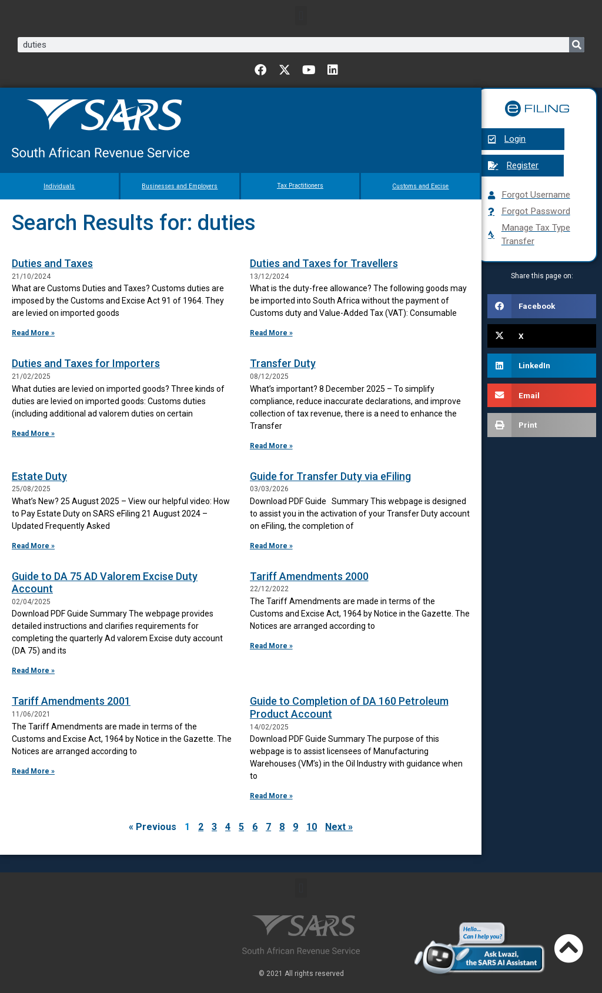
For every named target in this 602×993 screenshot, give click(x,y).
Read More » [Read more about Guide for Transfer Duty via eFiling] (271, 546)
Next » (339, 826)
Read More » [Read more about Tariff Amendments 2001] (33, 771)
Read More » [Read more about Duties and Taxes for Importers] (33, 433)
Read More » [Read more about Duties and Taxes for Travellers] (271, 333)
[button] (300, 15)
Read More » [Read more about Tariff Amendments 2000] (271, 646)
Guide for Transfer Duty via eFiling (330, 475)
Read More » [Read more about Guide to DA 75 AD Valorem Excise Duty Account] (33, 671)
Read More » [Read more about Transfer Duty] (271, 445)
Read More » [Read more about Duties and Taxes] (33, 333)
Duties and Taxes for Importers (86, 363)
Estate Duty (39, 475)
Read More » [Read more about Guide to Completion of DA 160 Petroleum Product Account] (271, 796)
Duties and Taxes (52, 263)
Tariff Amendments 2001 (71, 701)
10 (311, 826)
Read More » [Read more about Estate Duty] (33, 546)
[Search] (576, 44)
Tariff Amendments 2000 (309, 576)
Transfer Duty (283, 363)
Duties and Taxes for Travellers (324, 263)
